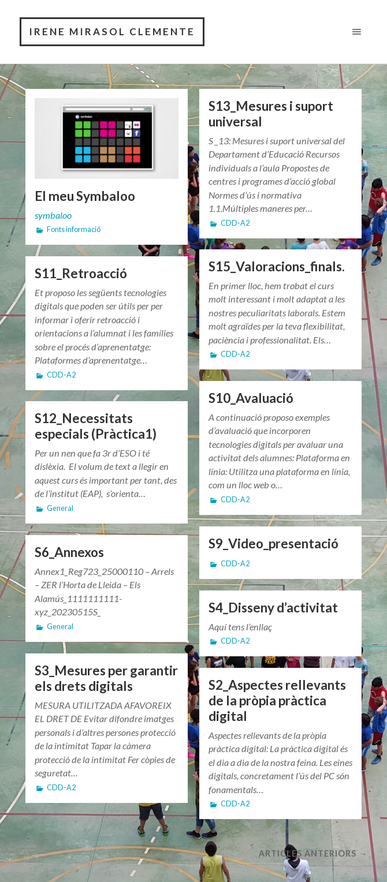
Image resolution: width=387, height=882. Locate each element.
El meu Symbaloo (85, 196)
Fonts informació (74, 229)
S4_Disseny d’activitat (273, 607)
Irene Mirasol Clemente (112, 31)
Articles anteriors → (313, 853)
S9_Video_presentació (273, 543)
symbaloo (53, 215)
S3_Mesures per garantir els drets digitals (106, 678)
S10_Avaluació (251, 398)
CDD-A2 (235, 223)
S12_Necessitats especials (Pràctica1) (96, 426)
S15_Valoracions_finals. (277, 266)
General (60, 508)
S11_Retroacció (81, 273)
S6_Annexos (69, 552)
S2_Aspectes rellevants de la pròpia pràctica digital (277, 700)
